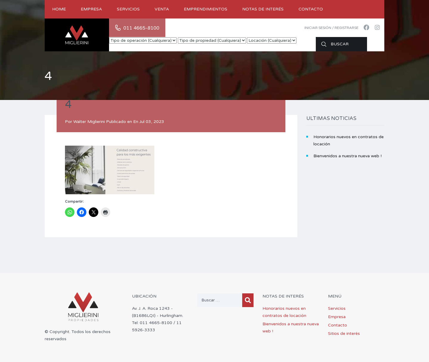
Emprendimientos (205, 9)
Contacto (311, 9)
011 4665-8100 (141, 28)
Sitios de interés (344, 333)
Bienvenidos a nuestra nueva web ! (347, 155)
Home (59, 9)
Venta (162, 9)
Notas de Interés (263, 9)
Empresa (91, 9)
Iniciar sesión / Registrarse (331, 28)
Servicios (128, 9)
